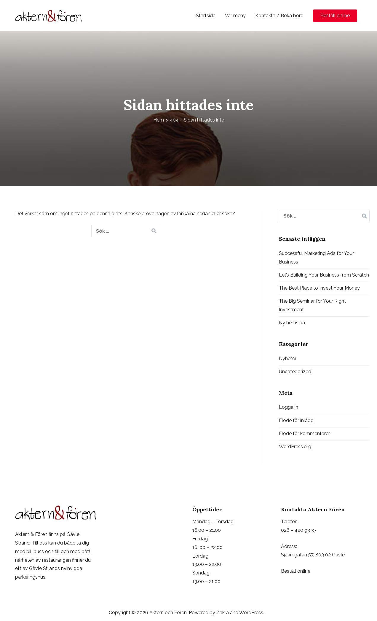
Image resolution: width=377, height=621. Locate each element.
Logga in (288, 407)
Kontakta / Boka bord (279, 15)
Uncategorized (295, 371)
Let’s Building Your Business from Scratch (324, 275)
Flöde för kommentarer (304, 433)
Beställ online (335, 15)
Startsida (205, 15)
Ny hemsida (292, 322)
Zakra (222, 612)
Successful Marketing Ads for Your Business (316, 257)
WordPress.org (295, 446)
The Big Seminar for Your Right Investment (312, 305)
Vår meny (235, 15)
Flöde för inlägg (296, 420)
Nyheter (287, 358)
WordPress (251, 612)
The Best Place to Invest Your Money (319, 288)
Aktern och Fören (168, 612)
